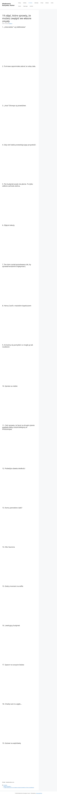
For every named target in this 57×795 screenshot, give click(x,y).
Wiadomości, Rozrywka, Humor (8, 4)
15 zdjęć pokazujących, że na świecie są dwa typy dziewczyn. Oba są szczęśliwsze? (19, 787)
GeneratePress (39, 793)
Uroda (52, 2)
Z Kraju (41, 2)
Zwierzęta (36, 2)
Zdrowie (47, 2)
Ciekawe (24, 2)
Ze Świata (30, 2)
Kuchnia (31, 6)
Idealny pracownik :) (7, 786)
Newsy (19, 2)
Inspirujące (25, 6)
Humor (19, 6)
